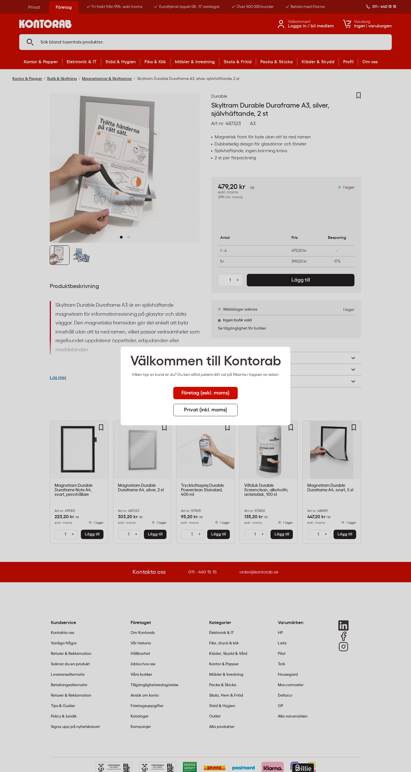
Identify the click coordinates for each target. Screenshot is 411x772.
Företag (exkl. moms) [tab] (205, 393)
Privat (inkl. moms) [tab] (205, 410)
